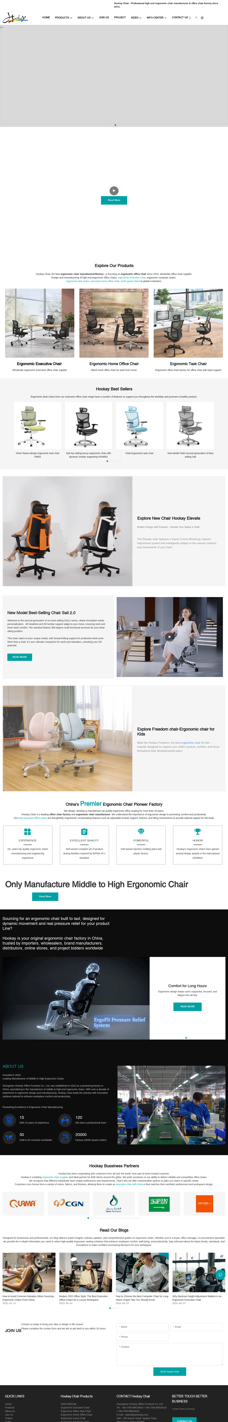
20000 (81, 1136)
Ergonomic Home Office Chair (114, 364)
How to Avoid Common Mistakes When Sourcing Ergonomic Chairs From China (28, 1300)
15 (22, 1119)
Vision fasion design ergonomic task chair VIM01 (37, 455)
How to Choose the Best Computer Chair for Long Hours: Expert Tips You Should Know (142, 1300)
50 (22, 1136)
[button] (190, 17)
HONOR (198, 842)
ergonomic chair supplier (55, 1179)
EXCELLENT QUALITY (84, 842)
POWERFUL (141, 842)
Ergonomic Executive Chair (40, 364)
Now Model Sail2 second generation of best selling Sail (190, 455)
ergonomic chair (191, 742)
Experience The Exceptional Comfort (114, 178)
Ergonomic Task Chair (188, 364)
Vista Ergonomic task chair (139, 453)
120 (78, 1119)
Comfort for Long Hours (187, 988)
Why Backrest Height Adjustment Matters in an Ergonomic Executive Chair (197, 1300)
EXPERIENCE (28, 842)
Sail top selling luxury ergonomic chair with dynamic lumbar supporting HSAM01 (88, 455)
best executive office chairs (32, 818)
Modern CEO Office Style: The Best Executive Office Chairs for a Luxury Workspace (83, 1300)
